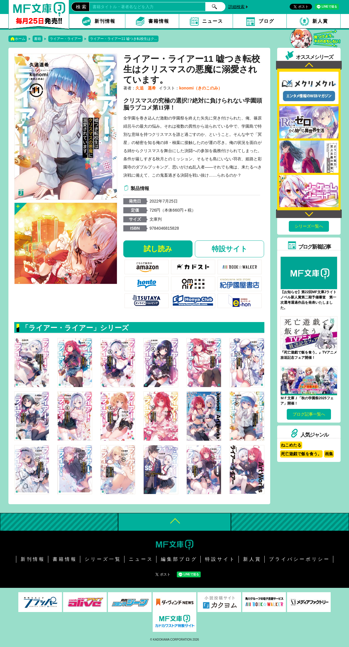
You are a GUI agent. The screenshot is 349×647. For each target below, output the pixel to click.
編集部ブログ (179, 559)
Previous (309, 65)
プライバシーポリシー (299, 559)
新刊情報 (105, 21)
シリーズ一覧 (103, 559)
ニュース (212, 21)
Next (309, 213)
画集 (329, 453)
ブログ (266, 21)
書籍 (37, 39)
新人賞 (320, 21)
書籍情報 (158, 21)
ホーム (20, 39)
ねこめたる (291, 445)
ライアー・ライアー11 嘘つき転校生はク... (123, 39)
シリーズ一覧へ (309, 226)
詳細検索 (236, 6)
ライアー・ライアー (65, 39)
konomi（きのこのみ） (200, 88)
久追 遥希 (146, 88)
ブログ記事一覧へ (309, 414)
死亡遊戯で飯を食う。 (301, 453)
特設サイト (229, 249)
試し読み (158, 249)
